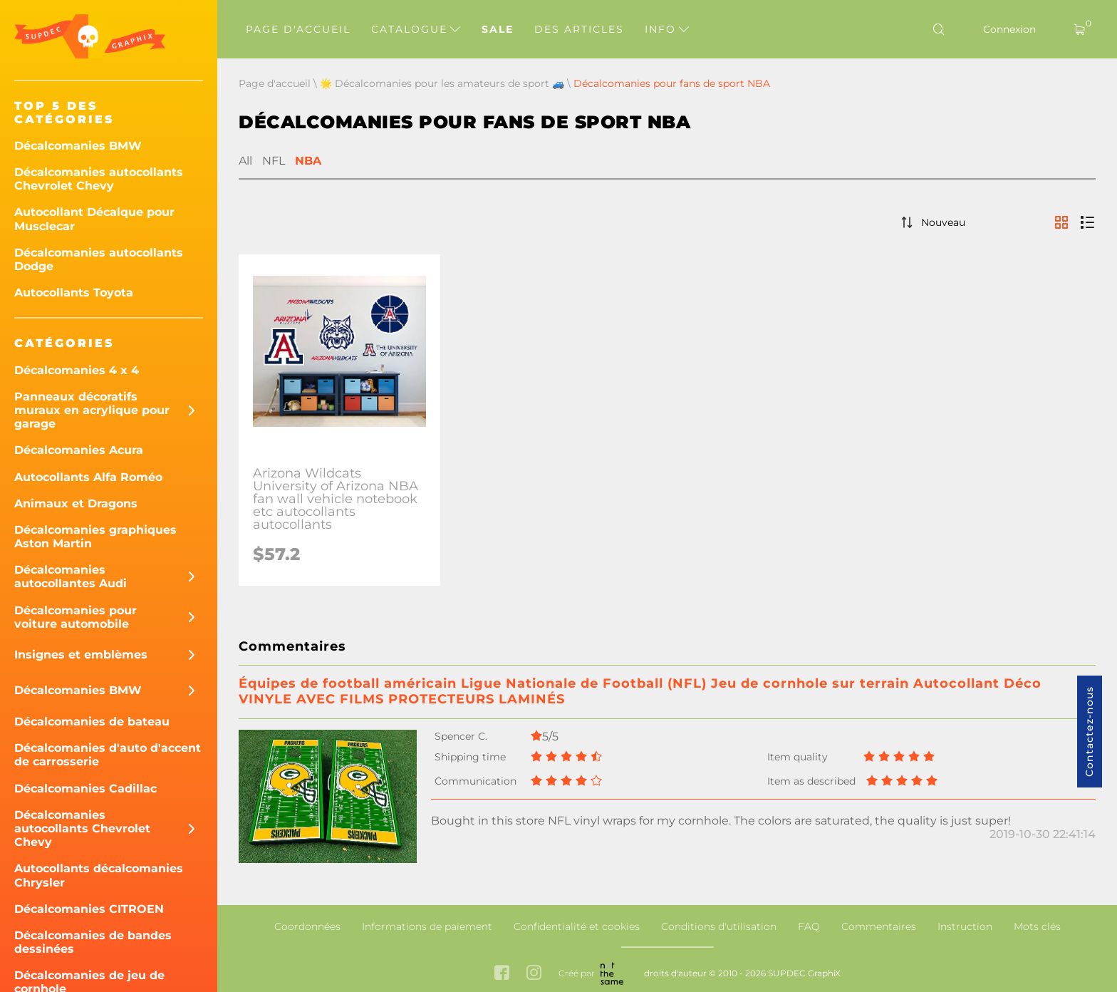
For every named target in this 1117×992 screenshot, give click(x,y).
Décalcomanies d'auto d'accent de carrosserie (107, 754)
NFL (273, 160)
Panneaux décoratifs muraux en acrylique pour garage (92, 410)
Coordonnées (307, 926)
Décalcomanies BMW (78, 146)
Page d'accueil (298, 29)
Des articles (579, 29)
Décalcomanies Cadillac (85, 788)
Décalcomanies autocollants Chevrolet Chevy (98, 178)
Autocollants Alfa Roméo (88, 477)
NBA (308, 160)
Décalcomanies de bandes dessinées (93, 942)
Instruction (964, 926)
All (245, 160)
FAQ (809, 926)
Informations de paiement (427, 926)
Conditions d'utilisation (718, 926)
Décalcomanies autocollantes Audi (70, 576)
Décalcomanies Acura (78, 450)
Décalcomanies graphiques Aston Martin (95, 536)
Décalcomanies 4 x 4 (76, 370)
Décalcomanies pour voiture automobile (75, 617)
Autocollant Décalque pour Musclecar (94, 218)
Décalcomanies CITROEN (89, 909)
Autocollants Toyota (73, 292)
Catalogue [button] (415, 29)
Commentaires (878, 926)
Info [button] (667, 29)
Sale (498, 29)
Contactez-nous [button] (1089, 731)
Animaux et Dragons (75, 503)
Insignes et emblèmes (80, 654)
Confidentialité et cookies (577, 926)
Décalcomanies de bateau (92, 721)
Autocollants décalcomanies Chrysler (98, 875)
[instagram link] (533, 974)
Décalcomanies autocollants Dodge (98, 259)
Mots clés (1037, 926)
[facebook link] (501, 974)
